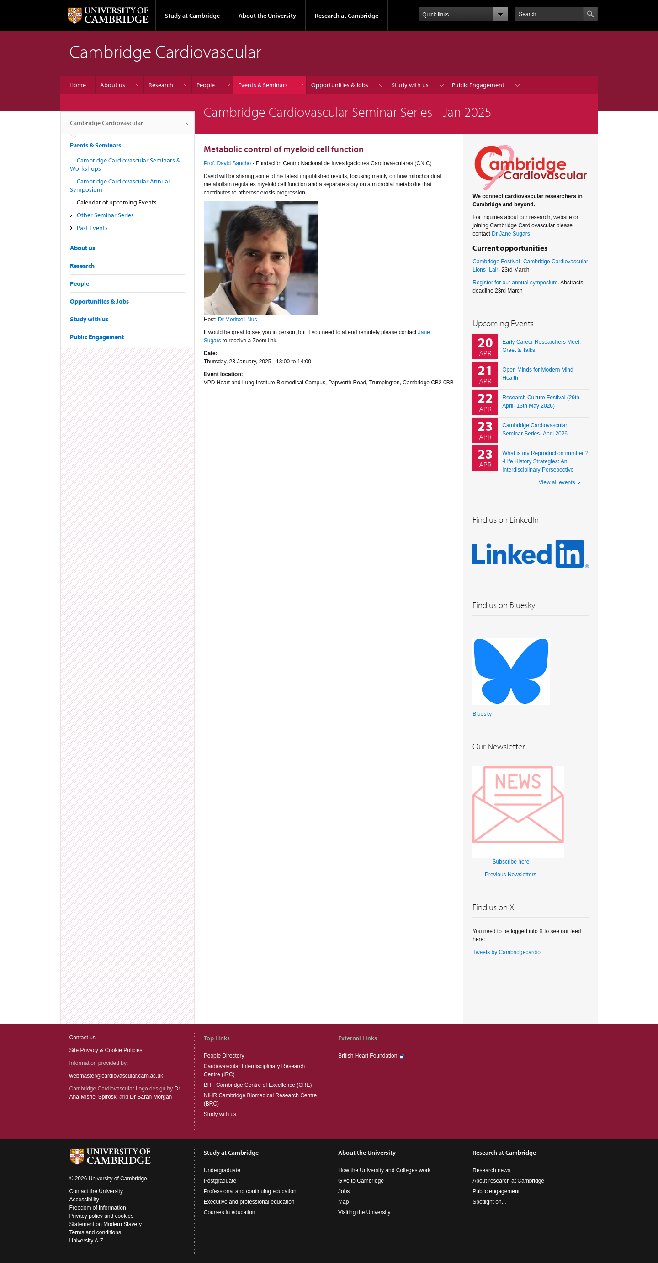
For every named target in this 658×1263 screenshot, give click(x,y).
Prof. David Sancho (228, 163)
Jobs (344, 1191)
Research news (491, 1170)
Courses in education (229, 1212)
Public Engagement (478, 85)
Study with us (410, 85)
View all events (557, 482)
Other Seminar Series (105, 215)
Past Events (92, 228)
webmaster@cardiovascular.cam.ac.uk (116, 1076)
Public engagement (496, 1191)
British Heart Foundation (367, 1056)
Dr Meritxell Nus (237, 319)
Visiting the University (364, 1212)
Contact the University (96, 1191)
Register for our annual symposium (514, 282)
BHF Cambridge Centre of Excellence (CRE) (258, 1085)
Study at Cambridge (192, 15)
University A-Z (86, 1240)
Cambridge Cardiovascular (106, 126)
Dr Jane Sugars (511, 234)
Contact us (82, 1037)
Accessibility (84, 1199)
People (205, 85)
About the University (267, 15)
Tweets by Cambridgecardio (506, 952)
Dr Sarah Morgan (151, 1097)
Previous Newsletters (510, 874)
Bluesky (482, 714)
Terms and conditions (95, 1232)
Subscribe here (511, 862)
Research (161, 85)
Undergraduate (222, 1170)
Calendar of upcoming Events (117, 202)
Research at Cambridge (346, 15)
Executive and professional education (249, 1202)
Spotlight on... (489, 1202)
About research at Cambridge (508, 1181)
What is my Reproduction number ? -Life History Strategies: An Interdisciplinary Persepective (545, 461)
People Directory (224, 1056)
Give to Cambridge (361, 1181)
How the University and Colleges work (384, 1170)
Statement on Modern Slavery (105, 1224)
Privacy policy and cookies (101, 1216)
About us (112, 85)
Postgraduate (220, 1181)
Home (77, 85)
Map (343, 1202)
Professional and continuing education (250, 1191)
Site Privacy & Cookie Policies (106, 1050)
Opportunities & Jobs (339, 85)
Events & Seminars (263, 85)
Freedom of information (97, 1208)
